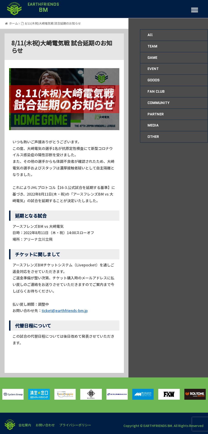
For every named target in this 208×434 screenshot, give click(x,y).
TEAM (152, 46)
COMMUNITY (159, 102)
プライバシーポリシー (75, 425)
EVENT (153, 68)
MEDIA (153, 125)
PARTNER (156, 114)
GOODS (154, 80)
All (150, 34)
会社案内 (24, 425)
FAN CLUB (156, 91)
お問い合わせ (45, 425)
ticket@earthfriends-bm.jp (65, 310)
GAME (152, 57)
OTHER (153, 136)
